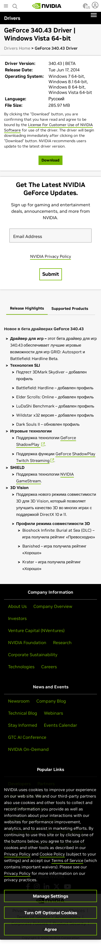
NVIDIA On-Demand (28, 749)
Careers (49, 666)
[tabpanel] (50, 447)
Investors (17, 618)
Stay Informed (22, 725)
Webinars (53, 713)
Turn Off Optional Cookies (50, 912)
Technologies (21, 666)
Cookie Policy (52, 854)
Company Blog (51, 701)
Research (62, 642)
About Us (17, 606)
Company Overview (52, 606)
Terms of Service (67, 860)
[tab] (27, 309)
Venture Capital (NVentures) (36, 630)
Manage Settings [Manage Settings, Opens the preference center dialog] (50, 896)
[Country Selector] (85, 7)
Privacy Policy (17, 854)
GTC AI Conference (27, 737)
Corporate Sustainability (32, 654)
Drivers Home (17, 48)
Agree (50, 929)
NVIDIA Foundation (27, 642)
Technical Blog (22, 713)
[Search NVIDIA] (15, 5)
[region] (50, 858)
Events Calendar (60, 725)
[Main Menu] (6, 6)
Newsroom (19, 701)
